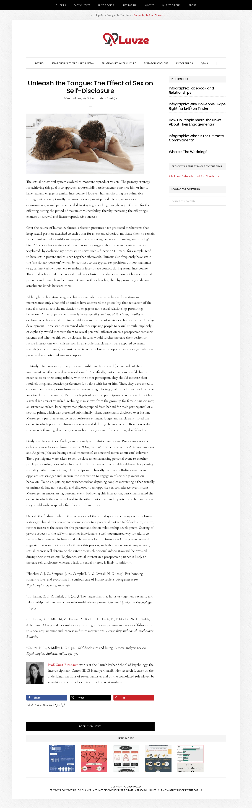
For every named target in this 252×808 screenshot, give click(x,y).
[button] (216, 63)
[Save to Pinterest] (133, 698)
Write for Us (194, 790)
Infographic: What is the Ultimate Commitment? (196, 138)
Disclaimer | (85, 790)
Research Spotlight (54, 705)
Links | (154, 790)
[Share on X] (90, 698)
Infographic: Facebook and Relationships (191, 90)
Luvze (126, 39)
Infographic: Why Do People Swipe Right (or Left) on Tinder (197, 106)
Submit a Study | (168, 790)
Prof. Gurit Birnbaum (63, 665)
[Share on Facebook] (46, 698)
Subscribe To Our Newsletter (150, 15)
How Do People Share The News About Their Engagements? (195, 122)
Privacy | (55, 790)
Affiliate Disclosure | (106, 790)
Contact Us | (69, 790)
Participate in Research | (134, 790)
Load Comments (90, 726)
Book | (182, 790)
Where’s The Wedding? (188, 151)
